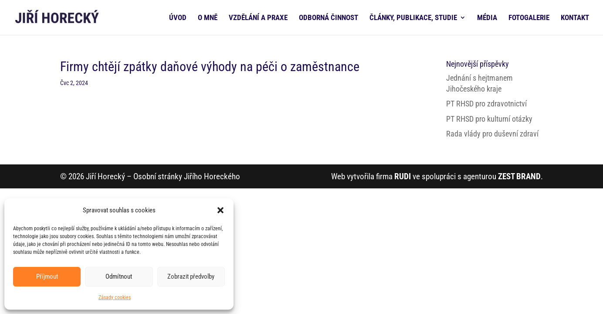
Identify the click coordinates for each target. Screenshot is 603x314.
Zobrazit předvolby (190, 276)
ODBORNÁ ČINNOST (328, 18)
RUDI (402, 176)
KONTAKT (575, 18)
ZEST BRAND (519, 176)
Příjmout (47, 276)
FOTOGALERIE (528, 18)
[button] (220, 210)
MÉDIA (487, 18)
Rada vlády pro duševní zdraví (492, 133)
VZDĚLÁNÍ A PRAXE (258, 18)
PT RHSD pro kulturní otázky (489, 118)
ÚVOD (177, 18)
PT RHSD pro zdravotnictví (486, 103)
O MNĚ (207, 18)
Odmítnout (118, 276)
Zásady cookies (114, 297)
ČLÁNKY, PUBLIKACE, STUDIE (413, 18)
